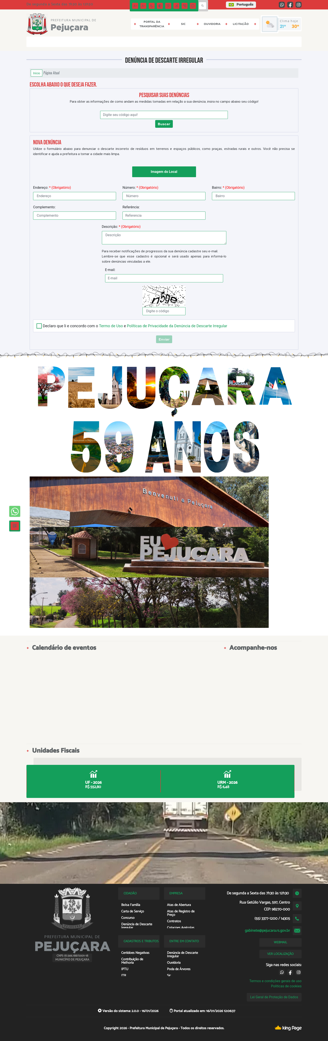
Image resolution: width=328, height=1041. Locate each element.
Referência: (131, 207)
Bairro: (228, 188)
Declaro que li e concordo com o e (135, 326)
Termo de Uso (111, 326)
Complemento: (44, 207)
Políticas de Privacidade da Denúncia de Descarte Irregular (177, 326)
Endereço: (52, 188)
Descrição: (121, 227)
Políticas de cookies (286, 986)
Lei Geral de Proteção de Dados (274, 997)
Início (36, 73)
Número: (140, 188)
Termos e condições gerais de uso (275, 981)
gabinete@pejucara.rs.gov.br (267, 930)
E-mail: (110, 270)
